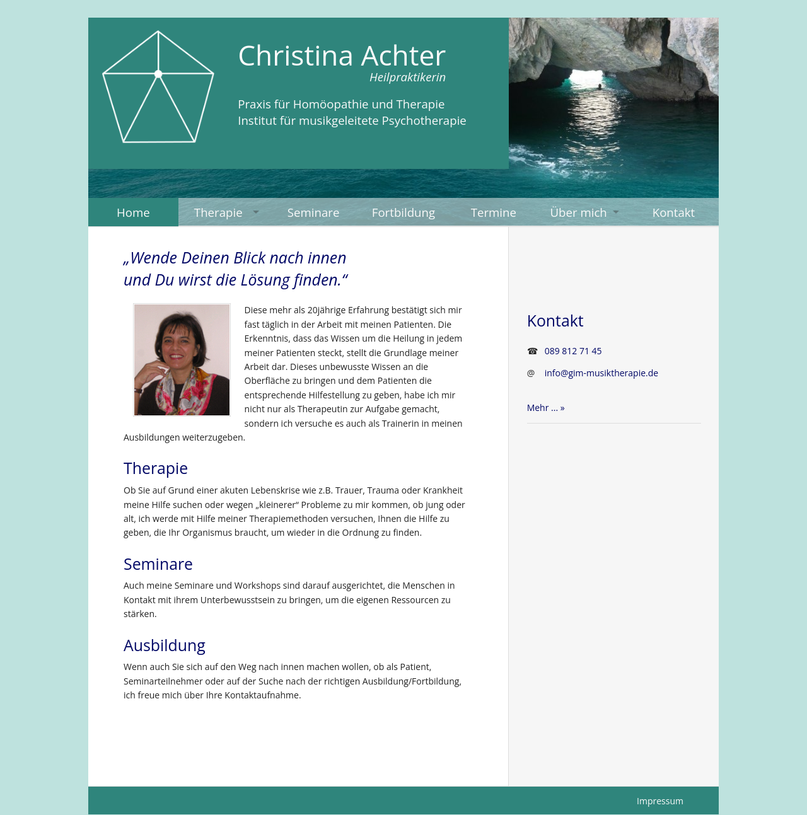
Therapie (218, 212)
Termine (493, 212)
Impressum (660, 801)
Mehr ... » (546, 407)
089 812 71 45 (573, 351)
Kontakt (674, 212)
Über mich (578, 212)
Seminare (313, 212)
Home (133, 212)
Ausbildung (165, 645)
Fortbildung (403, 212)
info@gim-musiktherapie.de (602, 373)
